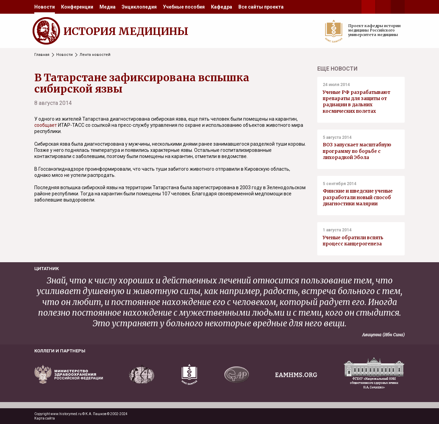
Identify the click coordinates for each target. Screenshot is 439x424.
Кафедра (221, 7)
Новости (44, 7)
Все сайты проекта (261, 7)
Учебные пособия (184, 7)
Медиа (107, 7)
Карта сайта (44, 418)
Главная (41, 54)
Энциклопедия (139, 7)
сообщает (46, 125)
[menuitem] (44, 7)
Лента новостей (95, 54)
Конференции (77, 7)
